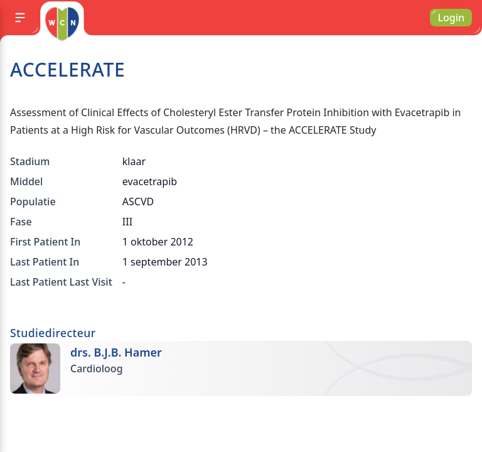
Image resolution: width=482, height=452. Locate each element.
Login (450, 17)
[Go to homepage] (61, 23)
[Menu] (20, 17)
